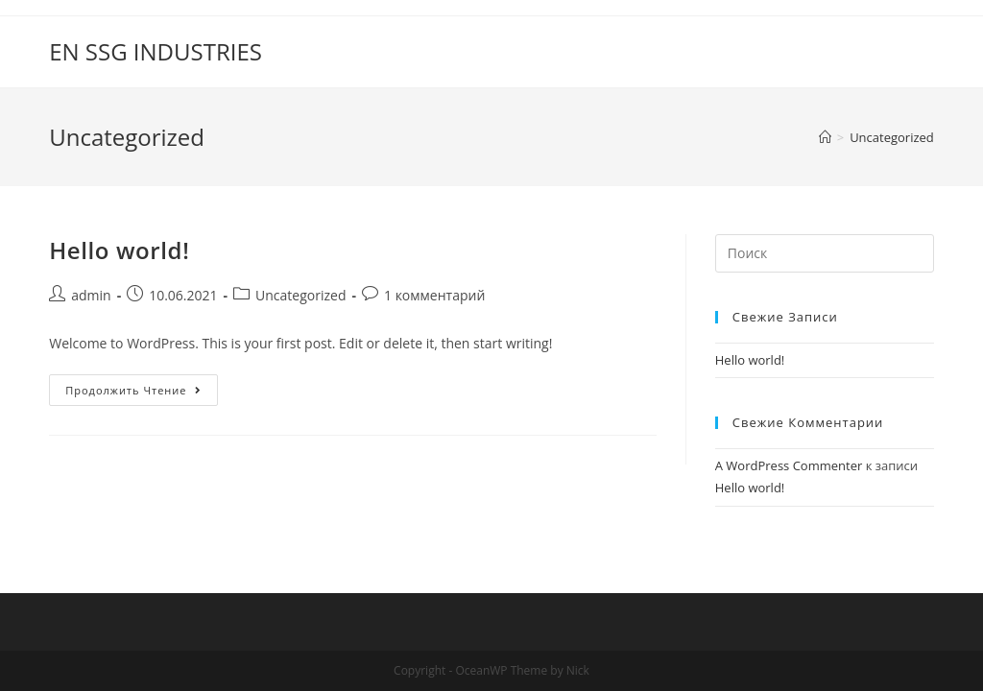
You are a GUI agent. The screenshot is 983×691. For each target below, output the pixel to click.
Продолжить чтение (141, 393)
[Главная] (825, 137)
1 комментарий (434, 295)
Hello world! (119, 250)
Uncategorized (300, 295)
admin (90, 295)
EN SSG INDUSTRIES (155, 51)
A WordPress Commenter (789, 465)
